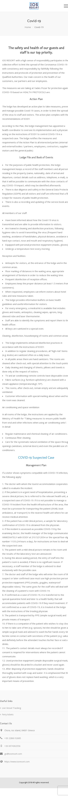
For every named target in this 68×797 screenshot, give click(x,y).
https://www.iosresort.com (17, 761)
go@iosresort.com (13, 753)
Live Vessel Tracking (11, 708)
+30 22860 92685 (12, 738)
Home (28, 27)
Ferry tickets (7, 714)
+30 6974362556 (12, 746)
